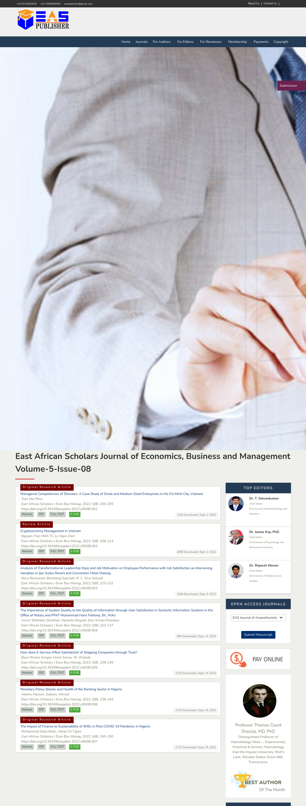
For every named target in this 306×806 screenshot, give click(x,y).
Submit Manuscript (258, 634)
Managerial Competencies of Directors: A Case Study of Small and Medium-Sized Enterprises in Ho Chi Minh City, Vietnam (111, 494)
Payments (261, 42)
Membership (238, 42)
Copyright (280, 42)
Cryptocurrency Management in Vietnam (50, 531)
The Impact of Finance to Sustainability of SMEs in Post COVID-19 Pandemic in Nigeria (85, 726)
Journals (142, 42)
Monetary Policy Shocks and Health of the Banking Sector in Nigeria (71, 689)
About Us (253, 3)
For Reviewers (211, 42)
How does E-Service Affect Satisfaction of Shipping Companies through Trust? (78, 652)
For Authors (162, 42)
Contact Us (270, 3)
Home (126, 42)
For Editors (186, 42)
